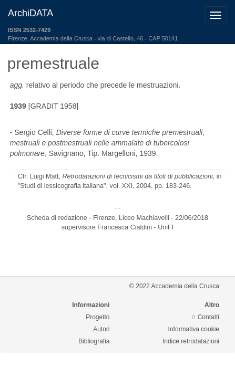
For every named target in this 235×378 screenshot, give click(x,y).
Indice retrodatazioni (190, 341)
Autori (101, 329)
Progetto (97, 317)
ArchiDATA (30, 13)
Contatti (205, 317)
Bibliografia (93, 341)
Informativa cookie (193, 329)
